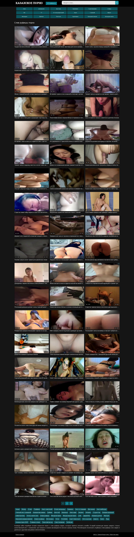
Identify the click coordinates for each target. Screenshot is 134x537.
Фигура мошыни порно (69, 516)
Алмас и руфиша (39, 519)
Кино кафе (73, 512)
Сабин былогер (20, 516)
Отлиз (30, 509)
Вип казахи (91, 509)
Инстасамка (49, 519)
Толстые (58, 16)
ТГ (41, 12)
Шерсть (95, 519)
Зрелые (41, 16)
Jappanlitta (86, 516)
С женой (92, 12)
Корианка (70, 509)
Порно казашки (19, 534)
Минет (109, 12)
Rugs (107, 519)
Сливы (109, 9)
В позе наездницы (59, 509)
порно (29, 3)
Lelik (79, 516)
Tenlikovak (69, 522)
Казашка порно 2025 (22, 522)
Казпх (102, 519)
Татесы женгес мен (32, 516)
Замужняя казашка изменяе (24, 519)
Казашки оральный (108, 512)
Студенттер (96, 512)
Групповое (75, 16)
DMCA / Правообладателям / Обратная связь (106, 534)
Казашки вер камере (39, 512)
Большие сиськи (92, 16)
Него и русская (86, 519)
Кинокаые (65, 512)
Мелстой (57, 512)
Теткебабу (64, 519)
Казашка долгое (97, 516)
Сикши (17, 509)
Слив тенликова (59, 522)
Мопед (24, 509)
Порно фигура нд (47, 522)
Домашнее (41, 9)
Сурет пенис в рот (75, 519)
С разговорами (92, 9)
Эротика (58, 9)
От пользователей (58, 12)
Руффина (37, 509)
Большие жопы (109, 16)
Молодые (24, 16)
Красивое (75, 9)
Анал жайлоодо (101, 509)
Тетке (57, 519)
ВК (24, 12)
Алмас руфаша (44, 516)
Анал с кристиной (47, 509)
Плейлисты (51, 3)
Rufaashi (88, 512)
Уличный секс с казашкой (23, 512)
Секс (24, 9)
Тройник (49, 512)
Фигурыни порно (56, 516)
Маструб (106, 516)
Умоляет (80, 512)
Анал (75, 12)
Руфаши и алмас (35, 522)
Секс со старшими (80, 509)
